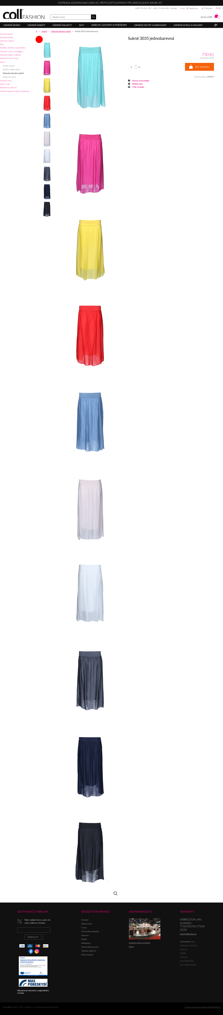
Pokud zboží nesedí (89, 947)
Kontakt (173, 8)
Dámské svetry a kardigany (11, 51)
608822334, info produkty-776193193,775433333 (192, 924)
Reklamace (86, 943)
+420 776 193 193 (143, 8)
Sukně (2, 62)
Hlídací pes (137, 84)
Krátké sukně (9, 65)
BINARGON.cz (214, 1007)
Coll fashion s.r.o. (23, 14)
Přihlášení (208, 8)
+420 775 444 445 (161, 8)
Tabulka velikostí (88, 951)
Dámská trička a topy (9, 58)
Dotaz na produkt (140, 80)
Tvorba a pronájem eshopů (196, 1007)
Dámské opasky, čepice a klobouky (15, 91)
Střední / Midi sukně (11, 69)
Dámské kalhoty (7, 41)
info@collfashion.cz (188, 934)
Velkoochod (86, 923)
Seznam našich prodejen (139, 943)
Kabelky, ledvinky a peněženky (13, 47)
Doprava (85, 935)
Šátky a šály (5, 84)
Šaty (2, 44)
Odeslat (33, 937)
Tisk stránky (138, 87)
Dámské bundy (6, 34)
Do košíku (202, 67)
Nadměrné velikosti (8, 87)
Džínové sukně (9, 77)
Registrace (193, 8)
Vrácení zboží (87, 954)
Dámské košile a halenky (10, 55)
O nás (182, 8)
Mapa (131, 946)
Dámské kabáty (6, 37)
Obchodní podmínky (90, 931)
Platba (84, 939)
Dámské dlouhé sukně (13, 73)
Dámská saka (6, 80)
